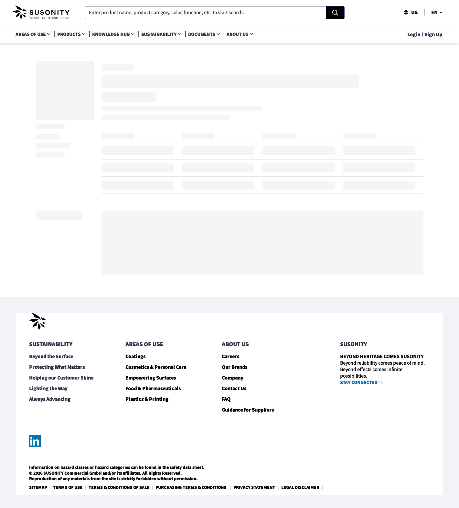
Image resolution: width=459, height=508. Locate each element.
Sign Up (433, 34)
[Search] (335, 12)
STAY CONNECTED (358, 382)
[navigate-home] (41, 13)
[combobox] (215, 12)
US (410, 12)
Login (413, 34)
